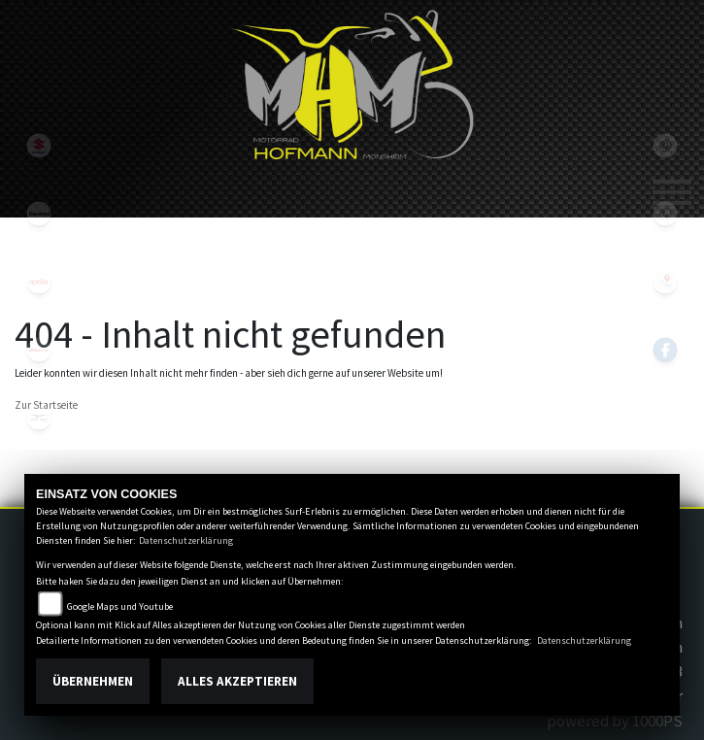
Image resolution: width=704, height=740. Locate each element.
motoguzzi (39, 417)
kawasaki (39, 214)
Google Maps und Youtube (120, 606)
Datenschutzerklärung (186, 540)
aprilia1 (39, 281)
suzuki (39, 146)
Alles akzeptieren (237, 681)
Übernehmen (92, 681)
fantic (39, 349)
